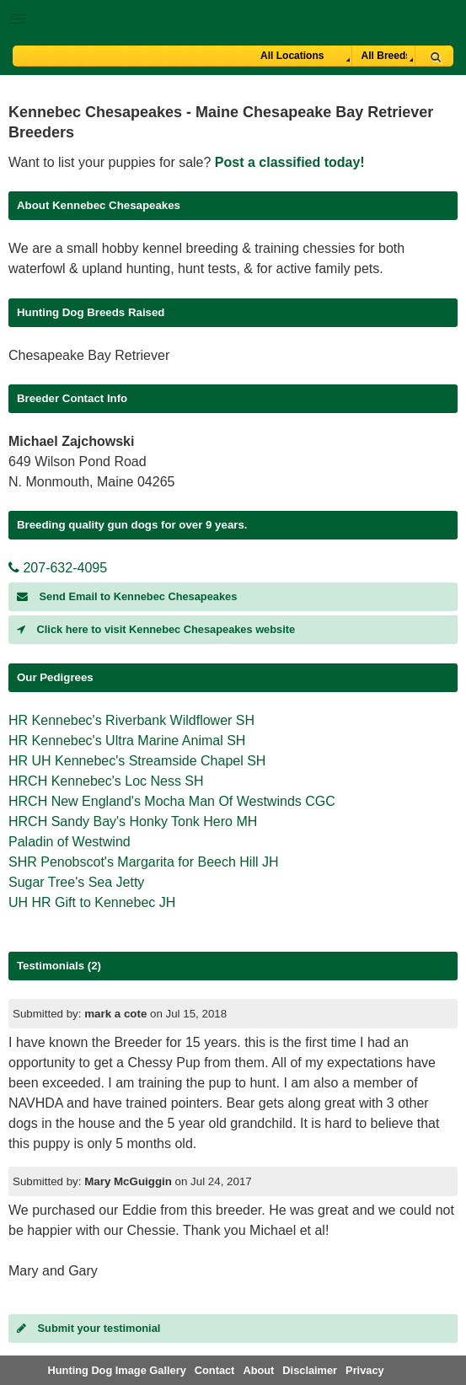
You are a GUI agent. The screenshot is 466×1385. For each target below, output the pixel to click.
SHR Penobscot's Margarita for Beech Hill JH (143, 862)
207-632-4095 (57, 568)
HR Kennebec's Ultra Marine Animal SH (126, 740)
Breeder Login (447, 20)
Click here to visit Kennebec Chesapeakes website (156, 629)
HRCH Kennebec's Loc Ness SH (106, 781)
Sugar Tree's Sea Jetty (76, 882)
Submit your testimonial (88, 1328)
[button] (233, 16)
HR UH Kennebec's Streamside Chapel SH (136, 761)
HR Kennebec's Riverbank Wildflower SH (131, 720)
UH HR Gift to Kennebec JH (91, 902)
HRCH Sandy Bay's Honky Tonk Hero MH (132, 821)
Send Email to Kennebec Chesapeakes (127, 596)
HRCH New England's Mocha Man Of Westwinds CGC (171, 801)
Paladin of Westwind (69, 842)
